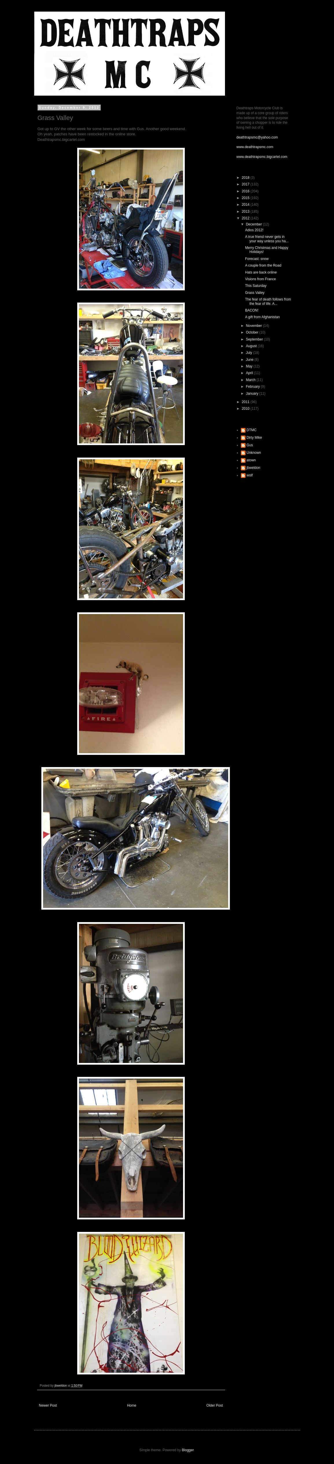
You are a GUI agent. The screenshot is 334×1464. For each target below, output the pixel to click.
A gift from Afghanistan (262, 317)
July (249, 353)
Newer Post (48, 1405)
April (250, 373)
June (250, 360)
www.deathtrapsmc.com (255, 147)
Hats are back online (260, 272)
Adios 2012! (254, 230)
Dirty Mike (254, 438)
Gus (250, 445)
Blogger (188, 1450)
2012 (246, 218)
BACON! (251, 310)
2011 (246, 402)
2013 (246, 212)
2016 (246, 191)
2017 (246, 184)
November (254, 326)
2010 (246, 409)
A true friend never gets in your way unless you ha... (266, 239)
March (251, 380)
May (249, 366)
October (252, 332)
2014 (246, 205)
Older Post (214, 1405)
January (252, 394)
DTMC (252, 430)
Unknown (254, 453)
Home (131, 1405)
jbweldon (253, 468)
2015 (246, 198)
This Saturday (255, 286)
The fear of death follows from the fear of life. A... (268, 301)
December (254, 224)
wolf (250, 475)
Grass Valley (254, 293)
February (253, 387)
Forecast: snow (256, 259)
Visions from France (260, 279)
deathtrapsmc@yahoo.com (257, 137)
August (252, 346)
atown (251, 460)
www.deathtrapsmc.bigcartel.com (262, 157)
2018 (246, 178)
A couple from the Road (263, 265)
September (255, 339)
